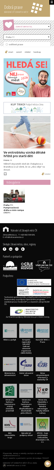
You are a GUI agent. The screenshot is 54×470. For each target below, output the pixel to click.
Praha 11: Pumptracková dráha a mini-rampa (14, 209)
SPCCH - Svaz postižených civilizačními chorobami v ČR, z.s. (42, 437)
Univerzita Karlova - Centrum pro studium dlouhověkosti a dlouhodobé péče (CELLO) (26, 406)
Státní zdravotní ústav (26, 374)
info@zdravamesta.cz (11, 455)
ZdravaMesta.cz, (10, 234)
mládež (28, 52)
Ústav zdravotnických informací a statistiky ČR (42, 376)
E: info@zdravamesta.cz (13, 237)
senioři (19, 52)
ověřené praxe (14, 44)
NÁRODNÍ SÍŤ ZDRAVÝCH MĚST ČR (16, 463)
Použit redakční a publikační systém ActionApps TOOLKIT (26, 458)
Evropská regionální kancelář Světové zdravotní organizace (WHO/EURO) (26, 346)
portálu (23, 297)
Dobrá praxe (27, 8)
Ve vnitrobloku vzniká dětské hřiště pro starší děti (24, 154)
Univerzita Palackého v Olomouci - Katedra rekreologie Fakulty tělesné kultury (42, 406)
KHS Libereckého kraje (10, 435)
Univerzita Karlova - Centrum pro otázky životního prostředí (10, 405)
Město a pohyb (10, 340)
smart (10, 52)
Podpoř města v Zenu (27, 104)
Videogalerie (13, 182)
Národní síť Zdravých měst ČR (20, 230)
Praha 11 (10, 37)
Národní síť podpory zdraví (26, 434)
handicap (37, 52)
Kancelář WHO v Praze (42, 341)
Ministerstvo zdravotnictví (10, 374)
